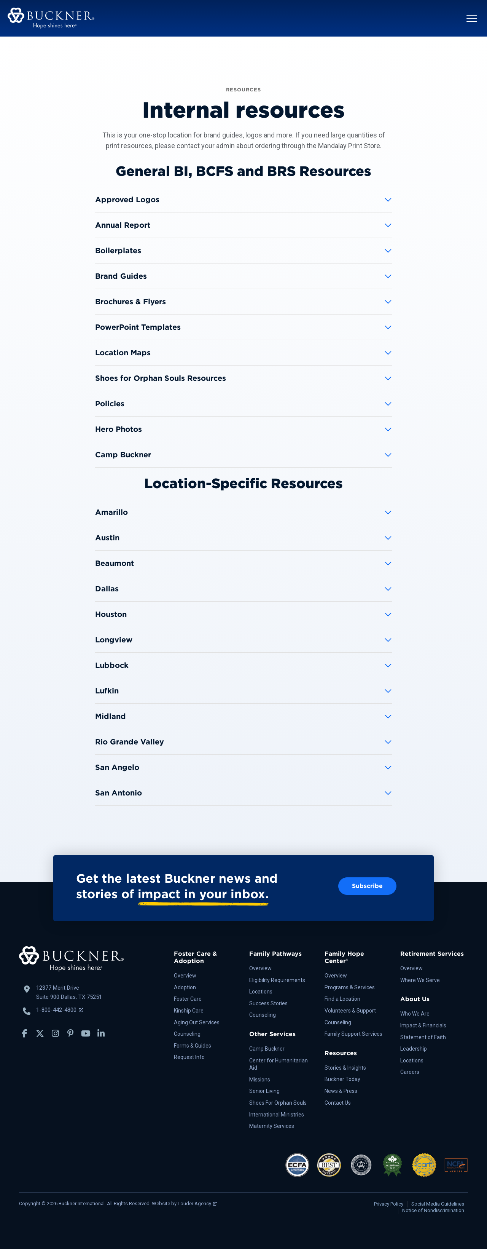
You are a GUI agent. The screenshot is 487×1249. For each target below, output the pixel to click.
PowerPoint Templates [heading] (138, 327)
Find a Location (342, 999)
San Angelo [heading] (117, 767)
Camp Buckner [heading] (123, 454)
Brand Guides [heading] (121, 276)
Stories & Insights (345, 1068)
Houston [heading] (111, 614)
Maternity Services (271, 1126)
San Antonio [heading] (118, 792)
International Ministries (276, 1115)
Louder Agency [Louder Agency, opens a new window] (197, 1203)
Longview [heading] (113, 639)
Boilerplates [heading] (118, 250)
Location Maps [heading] (123, 352)
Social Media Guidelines (437, 1204)
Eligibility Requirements (277, 980)
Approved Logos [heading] (127, 199)
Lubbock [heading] (112, 665)
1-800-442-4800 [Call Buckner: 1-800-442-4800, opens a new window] (59, 1009)
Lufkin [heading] (107, 690)
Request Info (189, 1057)
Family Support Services (353, 1034)
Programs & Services (350, 987)
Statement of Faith (423, 1037)
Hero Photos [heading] (118, 429)
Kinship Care (189, 1011)
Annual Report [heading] (122, 225)
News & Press (341, 1091)
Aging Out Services (197, 1022)
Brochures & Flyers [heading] (130, 301)
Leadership (413, 1049)
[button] (471, 18)
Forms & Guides (192, 1046)
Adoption (185, 987)
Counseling (187, 1034)
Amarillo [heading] (111, 512)
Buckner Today (342, 1079)
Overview (185, 976)
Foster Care (188, 999)
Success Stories (268, 1003)
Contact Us (338, 1103)
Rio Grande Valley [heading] (129, 741)
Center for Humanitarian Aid (278, 1064)
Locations (260, 992)
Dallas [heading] (107, 588)
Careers (409, 1072)
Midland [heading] (110, 716)
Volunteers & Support (350, 1011)
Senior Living (264, 1091)
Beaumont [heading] (114, 563)
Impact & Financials (423, 1025)
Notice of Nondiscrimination (433, 1210)
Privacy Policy (388, 1204)
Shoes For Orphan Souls (278, 1103)
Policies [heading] (109, 403)
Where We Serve (420, 980)
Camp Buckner (267, 1049)
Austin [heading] (107, 537)
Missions (259, 1080)
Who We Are (415, 1014)
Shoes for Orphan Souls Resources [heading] (160, 378)
